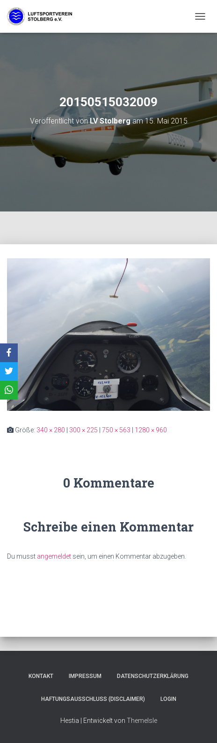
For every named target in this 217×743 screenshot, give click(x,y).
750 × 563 (116, 430)
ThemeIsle (142, 720)
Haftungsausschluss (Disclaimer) (93, 699)
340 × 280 (50, 430)
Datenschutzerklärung (152, 676)
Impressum (85, 676)
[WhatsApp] (9, 390)
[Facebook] (9, 352)
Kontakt (41, 676)
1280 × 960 (151, 430)
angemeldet (54, 556)
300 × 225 (83, 430)
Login (168, 699)
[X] (9, 371)
